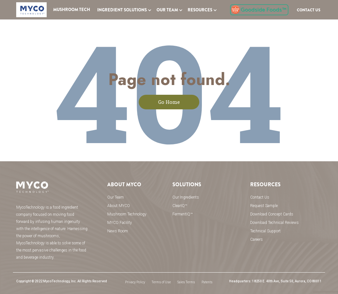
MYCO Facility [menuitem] (119, 222)
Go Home (169, 102)
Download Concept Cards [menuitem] (271, 214)
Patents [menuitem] (207, 282)
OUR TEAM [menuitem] (167, 10)
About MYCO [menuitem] (124, 184)
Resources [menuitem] (200, 10)
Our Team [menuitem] (115, 197)
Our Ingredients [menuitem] (185, 197)
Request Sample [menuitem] (264, 205)
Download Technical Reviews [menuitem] (274, 222)
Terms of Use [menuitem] (161, 282)
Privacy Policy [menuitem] (135, 282)
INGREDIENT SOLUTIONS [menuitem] (122, 10)
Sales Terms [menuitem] (186, 282)
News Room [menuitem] (117, 231)
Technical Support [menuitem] (265, 231)
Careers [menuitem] (256, 239)
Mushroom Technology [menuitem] (126, 214)
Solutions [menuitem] (186, 184)
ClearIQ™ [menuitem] (179, 205)
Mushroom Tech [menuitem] (71, 10)
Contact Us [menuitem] (259, 197)
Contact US (309, 10)
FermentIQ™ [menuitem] (182, 214)
